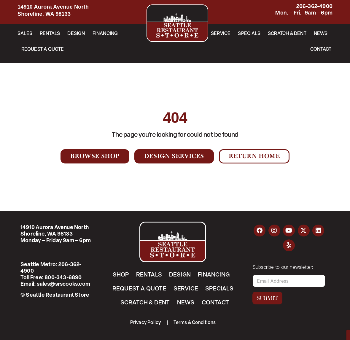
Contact (320, 49)
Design (76, 33)
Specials (249, 33)
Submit (267, 298)
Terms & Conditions (195, 322)
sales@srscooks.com (63, 284)
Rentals (50, 33)
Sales (25, 33)
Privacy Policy (145, 322)
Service (220, 33)
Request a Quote (42, 49)
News (321, 33)
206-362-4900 (314, 6)
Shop (121, 275)
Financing (105, 33)
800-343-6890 (63, 278)
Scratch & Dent (287, 33)
